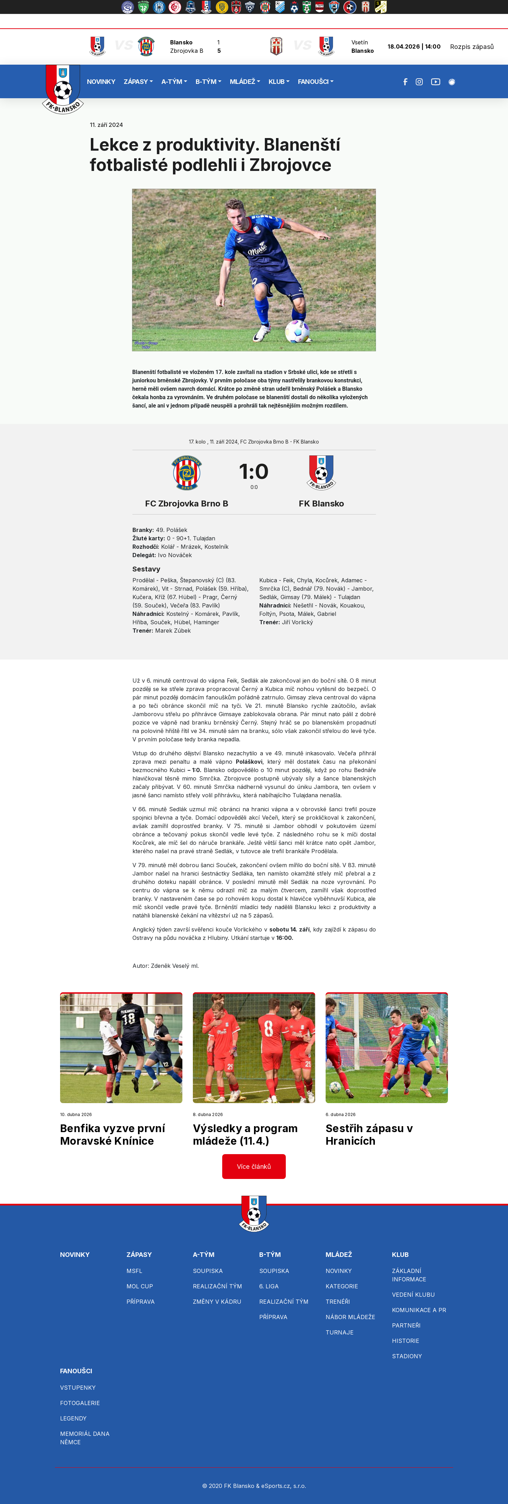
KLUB (277, 81)
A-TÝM (171, 81)
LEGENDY (73, 1418)
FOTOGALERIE (80, 1402)
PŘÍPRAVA (140, 1301)
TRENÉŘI (338, 1301)
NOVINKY (101, 81)
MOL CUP (139, 1286)
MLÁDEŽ (242, 81)
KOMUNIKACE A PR (419, 1310)
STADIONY (407, 1356)
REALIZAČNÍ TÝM (217, 1286)
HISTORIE (405, 1340)
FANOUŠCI (313, 81)
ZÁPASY (136, 81)
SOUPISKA (208, 1270)
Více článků (254, 1166)
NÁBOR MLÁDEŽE (350, 1317)
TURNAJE (340, 1332)
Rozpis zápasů (472, 46)
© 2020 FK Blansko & (231, 1485)
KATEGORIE (342, 1286)
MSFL (134, 1270)
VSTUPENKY (78, 1387)
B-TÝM (206, 81)
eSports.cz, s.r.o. (283, 1485)
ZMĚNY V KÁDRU (217, 1301)
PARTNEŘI (406, 1325)
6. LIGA (269, 1286)
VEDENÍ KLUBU (413, 1294)
